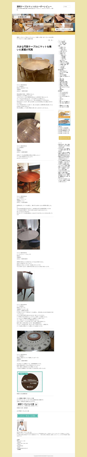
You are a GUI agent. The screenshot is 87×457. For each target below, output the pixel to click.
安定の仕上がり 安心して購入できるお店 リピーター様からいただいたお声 (64, 146)
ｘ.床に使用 (62, 67)
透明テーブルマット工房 (22, 37)
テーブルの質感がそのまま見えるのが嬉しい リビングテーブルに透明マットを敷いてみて (64, 162)
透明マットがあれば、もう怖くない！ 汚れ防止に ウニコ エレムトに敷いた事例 (64, 168)
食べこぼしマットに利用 (64, 106)
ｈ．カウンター (63, 65)
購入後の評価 (60, 69)
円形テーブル (22, 411)
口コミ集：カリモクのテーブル (64, 129)
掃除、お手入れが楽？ (64, 83)
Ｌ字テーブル (63, 59)
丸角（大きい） (64, 49)
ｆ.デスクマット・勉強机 (64, 63)
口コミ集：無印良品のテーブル (64, 130)
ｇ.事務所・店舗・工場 (64, 64)
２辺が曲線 (63, 56)
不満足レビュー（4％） (44, 33)
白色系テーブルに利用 (64, 85)
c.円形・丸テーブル (63, 51)
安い (60, 100)
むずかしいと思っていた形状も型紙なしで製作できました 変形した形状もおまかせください (64, 154)
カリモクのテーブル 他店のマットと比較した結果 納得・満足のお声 (64, 150)
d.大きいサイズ (62, 52)
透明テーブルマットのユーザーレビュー (34, 7)
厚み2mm (61, 73)
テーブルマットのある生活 (63, 127)
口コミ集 (27, 411)
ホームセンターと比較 (64, 72)
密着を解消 (62, 80)
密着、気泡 (62, 79)
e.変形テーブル (62, 53)
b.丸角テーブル (62, 48)
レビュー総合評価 (61, 41)
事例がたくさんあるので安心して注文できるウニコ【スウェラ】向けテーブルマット (64, 158)
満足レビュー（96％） (34, 33)
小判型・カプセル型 (63, 61)
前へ (49, 40)
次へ (52, 40)
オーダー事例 (25, 33)
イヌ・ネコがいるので (64, 92)
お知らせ (60, 126)
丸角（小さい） (63, 60)
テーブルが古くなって (64, 93)
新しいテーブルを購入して (65, 101)
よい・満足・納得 (63, 43)
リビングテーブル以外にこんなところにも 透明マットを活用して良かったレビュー (64, 180)
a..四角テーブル (63, 47)
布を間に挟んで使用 (63, 81)
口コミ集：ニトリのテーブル (63, 131)
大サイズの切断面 (63, 75)
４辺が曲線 (63, 57)
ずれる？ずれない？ (63, 71)
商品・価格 (19, 33)
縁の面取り (62, 89)
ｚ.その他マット (63, 68)
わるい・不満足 (63, 44)
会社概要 (19, 449)
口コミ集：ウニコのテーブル (63, 133)
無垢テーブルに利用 (63, 84)
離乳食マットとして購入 (64, 105)
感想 (59, 45)
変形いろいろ (63, 55)
